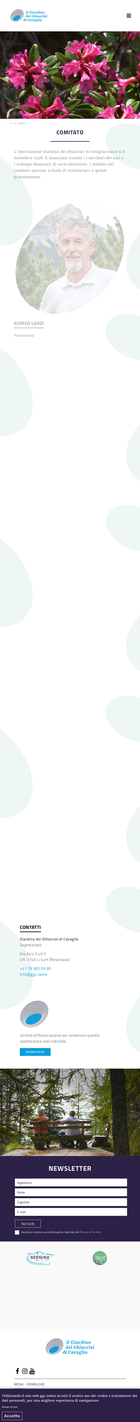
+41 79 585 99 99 (35, 968)
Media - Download (29, 1384)
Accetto (12, 1416)
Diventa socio (35, 1052)
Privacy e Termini (90, 1232)
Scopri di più (9, 1407)
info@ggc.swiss (33, 974)
